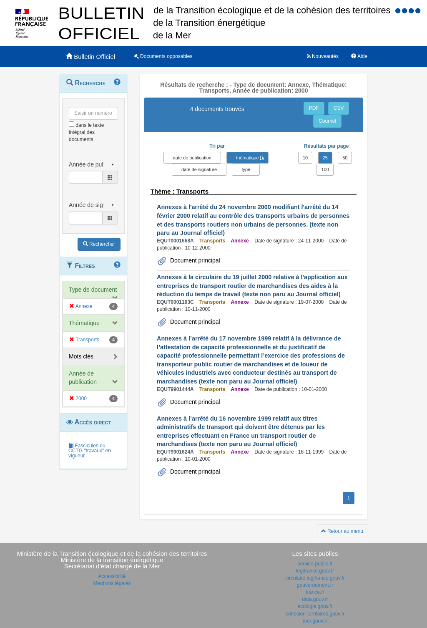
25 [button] (325, 157)
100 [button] (325, 169)
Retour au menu (342, 531)
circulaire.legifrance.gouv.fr (315, 578)
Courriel (327, 121)
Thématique (84, 323)
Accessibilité (112, 576)
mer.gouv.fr (315, 621)
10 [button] (305, 157)
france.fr (315, 592)
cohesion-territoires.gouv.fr (315, 614)
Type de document (93, 289)
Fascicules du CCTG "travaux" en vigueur (89, 451)
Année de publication (83, 377)
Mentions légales (112, 583)
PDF (314, 108)
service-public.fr (314, 564)
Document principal (194, 260)
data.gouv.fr (315, 599)
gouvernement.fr (315, 585)
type (245, 169)
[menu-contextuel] (71, 124)
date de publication (192, 157)
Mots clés (81, 356)
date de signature (199, 169)
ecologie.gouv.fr (315, 606)
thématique (247, 157)
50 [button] (344, 157)
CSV (339, 108)
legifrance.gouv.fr (315, 571)
